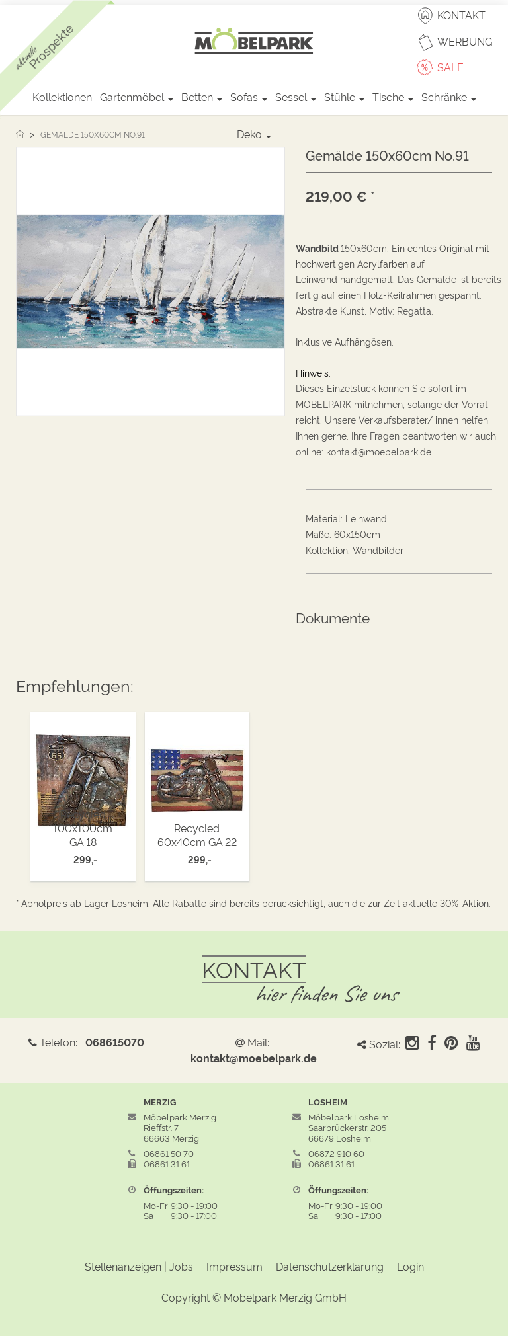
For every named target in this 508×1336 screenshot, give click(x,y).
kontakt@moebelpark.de (253, 1057)
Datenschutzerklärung (330, 1266)
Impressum (234, 1266)
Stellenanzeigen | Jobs (139, 1266)
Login (410, 1266)
